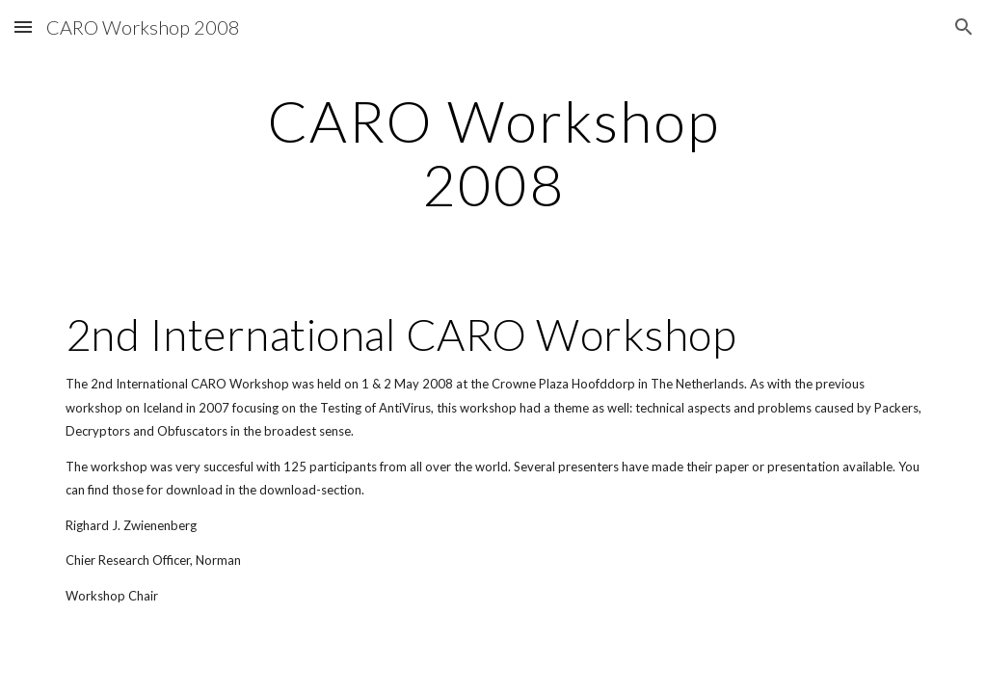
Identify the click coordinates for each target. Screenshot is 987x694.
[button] (23, 26)
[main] (493, 152)
